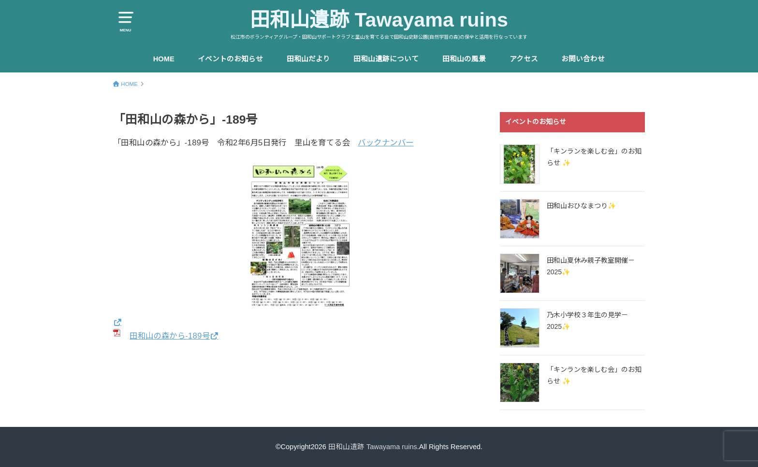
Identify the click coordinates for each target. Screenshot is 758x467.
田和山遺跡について (386, 59)
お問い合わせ (583, 59)
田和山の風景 (464, 59)
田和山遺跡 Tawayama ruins (379, 20)
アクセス (524, 59)
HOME (164, 59)
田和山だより (308, 59)
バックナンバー (385, 142)
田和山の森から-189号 (170, 335)
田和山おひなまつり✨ (581, 206)
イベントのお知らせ (230, 59)
